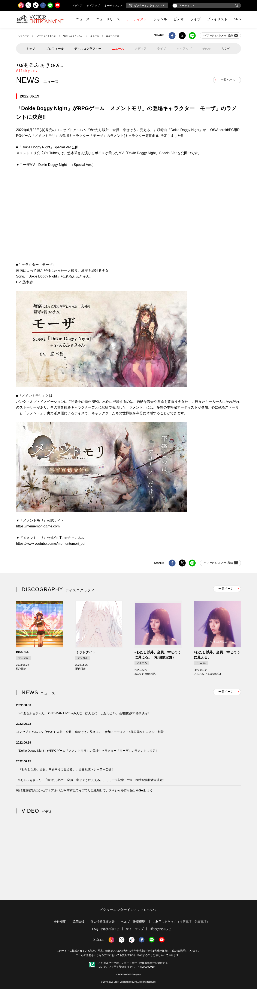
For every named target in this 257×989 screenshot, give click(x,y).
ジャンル (160, 19)
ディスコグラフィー (87, 48)
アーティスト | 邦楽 (46, 36)
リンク (226, 48)
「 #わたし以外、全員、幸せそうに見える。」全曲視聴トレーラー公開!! (64, 769)
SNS (237, 19)
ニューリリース (108, 19)
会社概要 (60, 921)
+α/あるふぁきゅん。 (73, 36)
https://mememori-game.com (38, 526)
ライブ (195, 19)
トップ (30, 48)
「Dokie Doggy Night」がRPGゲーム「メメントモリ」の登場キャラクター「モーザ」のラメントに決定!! (86, 750)
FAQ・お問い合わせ (105, 929)
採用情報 (78, 921)
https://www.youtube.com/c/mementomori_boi (50, 543)
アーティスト (136, 19)
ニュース (83, 19)
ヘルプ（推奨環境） (134, 921)
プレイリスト (217, 19)
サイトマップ (135, 929)
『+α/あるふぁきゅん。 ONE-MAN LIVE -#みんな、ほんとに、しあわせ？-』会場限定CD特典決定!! (82, 713)
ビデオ (178, 19)
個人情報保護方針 (103, 921)
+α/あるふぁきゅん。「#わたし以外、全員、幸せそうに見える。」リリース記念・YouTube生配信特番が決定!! (90, 780)
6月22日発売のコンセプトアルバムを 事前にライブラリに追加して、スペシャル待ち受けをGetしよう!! (85, 790)
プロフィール (55, 48)
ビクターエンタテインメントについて (128, 910)
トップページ (22, 36)
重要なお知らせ (160, 929)
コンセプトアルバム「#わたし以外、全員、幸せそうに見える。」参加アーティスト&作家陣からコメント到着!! (90, 732)
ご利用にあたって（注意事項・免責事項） (180, 921)
